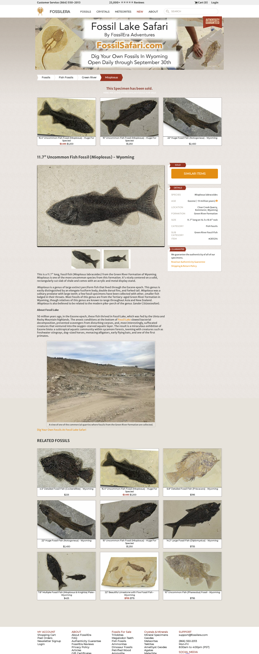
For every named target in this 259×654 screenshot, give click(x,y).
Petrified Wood (121, 650)
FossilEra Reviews (83, 644)
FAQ (74, 638)
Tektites (149, 644)
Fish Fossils (212, 226)
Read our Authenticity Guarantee (188, 262)
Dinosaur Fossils (122, 647)
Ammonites (119, 644)
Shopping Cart (46, 635)
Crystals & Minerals (156, 632)
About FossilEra (81, 635)
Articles (76, 650)
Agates (148, 650)
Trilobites (117, 635)
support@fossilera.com (193, 635)
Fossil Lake (124, 319)
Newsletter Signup (49, 641)
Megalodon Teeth (122, 638)
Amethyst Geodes (155, 647)
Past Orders (44, 638)
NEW (140, 11)
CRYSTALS (103, 11)
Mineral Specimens (156, 635)
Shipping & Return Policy (184, 266)
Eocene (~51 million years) (203, 201)
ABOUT (153, 11)
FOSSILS (85, 11)
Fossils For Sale (121, 632)
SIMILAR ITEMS (195, 173)
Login (214, 2)
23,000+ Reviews (126, 2)
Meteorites (151, 641)
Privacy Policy (80, 647)
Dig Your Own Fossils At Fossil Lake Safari (61, 429)
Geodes (149, 638)
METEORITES (123, 11)
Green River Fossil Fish (206, 232)
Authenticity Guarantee (86, 641)
